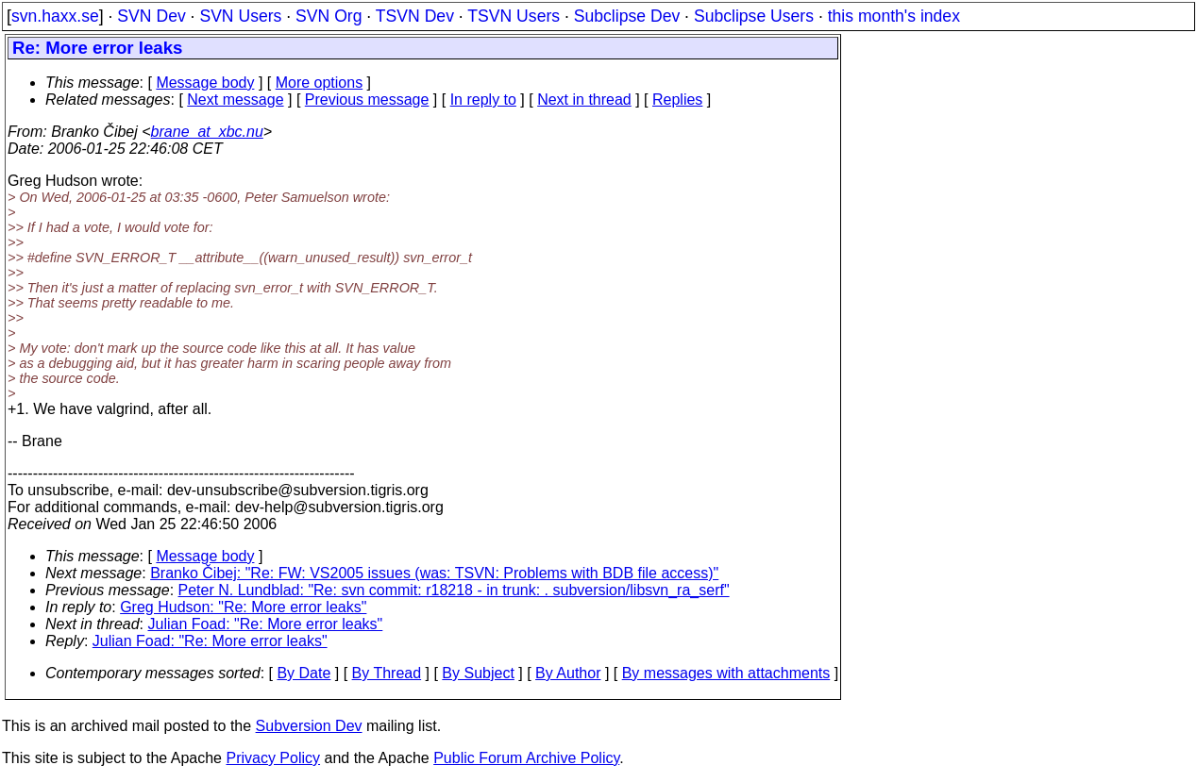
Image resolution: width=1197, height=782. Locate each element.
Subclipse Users (754, 16)
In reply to (483, 100)
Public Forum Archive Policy (526, 758)
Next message (235, 100)
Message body (205, 83)
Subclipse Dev (627, 16)
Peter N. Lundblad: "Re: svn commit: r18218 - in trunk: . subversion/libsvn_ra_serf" (454, 590)
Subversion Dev (309, 726)
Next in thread (584, 100)
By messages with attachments (726, 673)
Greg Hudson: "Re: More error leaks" (243, 607)
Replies (677, 100)
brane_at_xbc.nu (207, 132)
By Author (567, 673)
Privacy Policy (273, 758)
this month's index (894, 16)
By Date (303, 673)
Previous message (367, 100)
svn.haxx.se (55, 16)
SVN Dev (151, 16)
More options (319, 83)
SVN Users (240, 16)
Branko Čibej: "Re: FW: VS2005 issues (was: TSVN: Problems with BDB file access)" (434, 573)
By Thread (387, 673)
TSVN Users (513, 16)
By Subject (478, 673)
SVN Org (328, 16)
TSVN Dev (415, 16)
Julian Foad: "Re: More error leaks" (265, 624)
